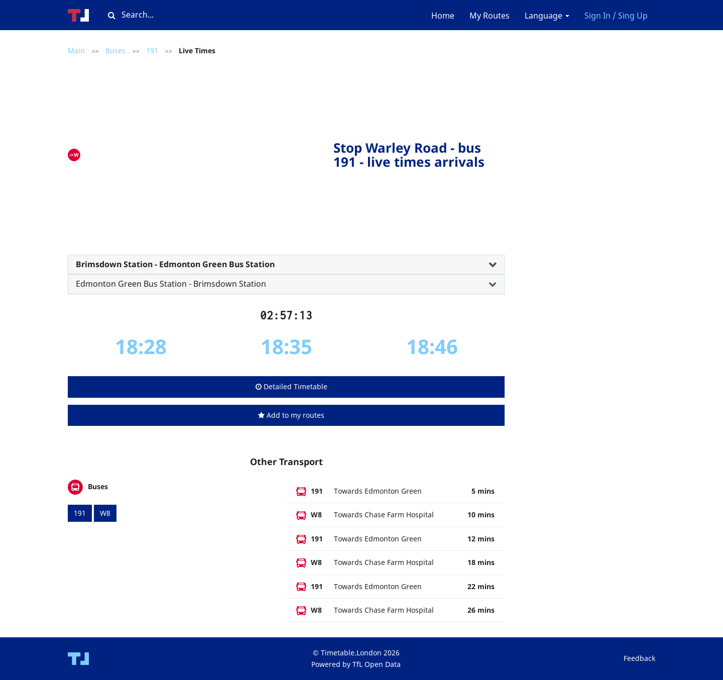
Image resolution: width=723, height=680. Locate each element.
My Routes (489, 15)
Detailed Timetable (291, 386)
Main (76, 50)
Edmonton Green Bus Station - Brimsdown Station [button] (171, 283)
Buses (115, 50)
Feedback (639, 658)
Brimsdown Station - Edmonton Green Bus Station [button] (175, 264)
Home (442, 15)
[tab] (286, 264)
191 (152, 50)
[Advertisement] (209, 152)
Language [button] (547, 15)
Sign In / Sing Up (616, 15)
